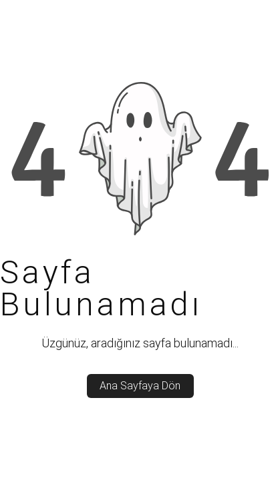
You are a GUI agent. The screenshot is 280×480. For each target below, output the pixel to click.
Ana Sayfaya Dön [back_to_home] (140, 385)
